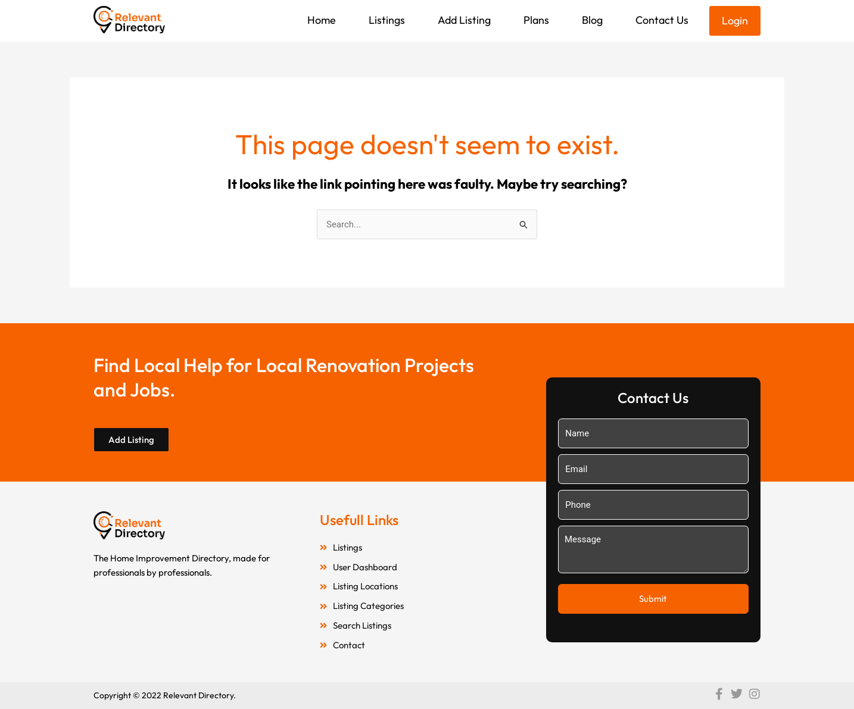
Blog (592, 20)
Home (321, 20)
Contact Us (661, 20)
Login (735, 20)
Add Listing (464, 20)
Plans (536, 20)
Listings (387, 20)
